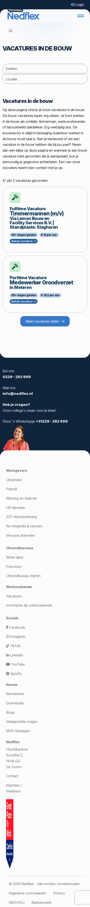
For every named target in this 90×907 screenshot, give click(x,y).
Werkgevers (16, 470)
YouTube (15, 664)
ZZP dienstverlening (21, 517)
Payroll (11, 489)
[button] (80, 15)
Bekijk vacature (23, 241)
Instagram (15, 636)
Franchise (13, 566)
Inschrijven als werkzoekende (29, 605)
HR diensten (15, 507)
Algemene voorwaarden (27, 893)
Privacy (59, 893)
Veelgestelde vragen (22, 721)
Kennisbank (15, 694)
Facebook (15, 627)
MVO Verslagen (18, 731)
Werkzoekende (19, 587)
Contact (12, 776)
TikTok (13, 646)
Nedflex (13, 742)
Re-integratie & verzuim (24, 526)
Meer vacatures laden (42, 321)
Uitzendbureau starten (23, 576)
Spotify (14, 673)
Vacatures (14, 596)
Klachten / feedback (14, 788)
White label (14, 557)
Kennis (11, 684)
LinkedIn (14, 655)
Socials (12, 618)
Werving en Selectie (21, 498)
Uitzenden (14, 480)
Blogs (10, 712)
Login (77, 4)
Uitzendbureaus (19, 548)
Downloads (15, 703)
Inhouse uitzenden (20, 535)
